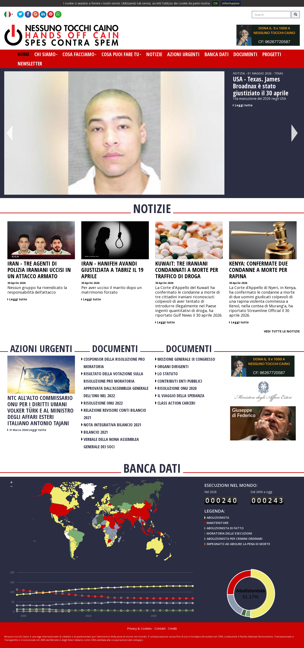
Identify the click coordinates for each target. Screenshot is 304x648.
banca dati (217, 54)
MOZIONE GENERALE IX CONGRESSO (186, 359)
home (23, 54)
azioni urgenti (183, 54)
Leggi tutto (243, 105)
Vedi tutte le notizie (282, 331)
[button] (10, 14)
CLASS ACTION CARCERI (176, 403)
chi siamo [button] (46, 54)
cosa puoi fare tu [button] (121, 54)
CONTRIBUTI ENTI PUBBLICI (179, 381)
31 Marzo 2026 (18, 430)
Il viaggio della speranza (180, 395)
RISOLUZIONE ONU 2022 (103, 403)
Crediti (172, 628)
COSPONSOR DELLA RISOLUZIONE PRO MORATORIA (114, 362)
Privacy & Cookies (139, 628)
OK (215, 3)
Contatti (160, 628)
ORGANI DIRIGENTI (173, 366)
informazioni (230, 3)
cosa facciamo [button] (79, 54)
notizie (154, 54)
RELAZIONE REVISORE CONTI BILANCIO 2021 (115, 413)
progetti (271, 54)
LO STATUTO (167, 374)
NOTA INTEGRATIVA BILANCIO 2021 (112, 425)
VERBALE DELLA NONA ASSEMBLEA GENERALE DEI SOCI (111, 443)
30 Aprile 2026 (16, 283)
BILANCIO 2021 (96, 432)
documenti (245, 54)
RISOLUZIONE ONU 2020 (177, 388)
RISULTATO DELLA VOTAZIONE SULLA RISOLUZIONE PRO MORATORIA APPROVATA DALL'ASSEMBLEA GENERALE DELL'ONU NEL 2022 (116, 384)
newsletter (30, 63)
